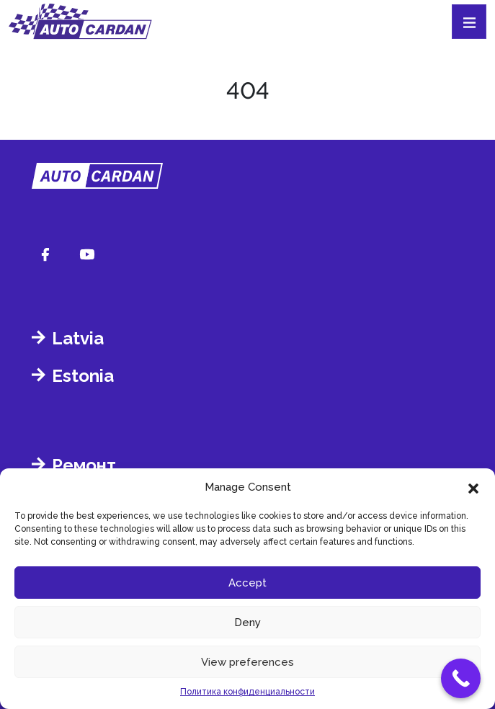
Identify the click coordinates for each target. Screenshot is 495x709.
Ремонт (84, 465)
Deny (247, 622)
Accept (247, 582)
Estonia (83, 375)
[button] (473, 487)
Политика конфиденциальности (247, 692)
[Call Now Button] (461, 678)
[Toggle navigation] (469, 21)
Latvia (78, 338)
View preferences (247, 662)
